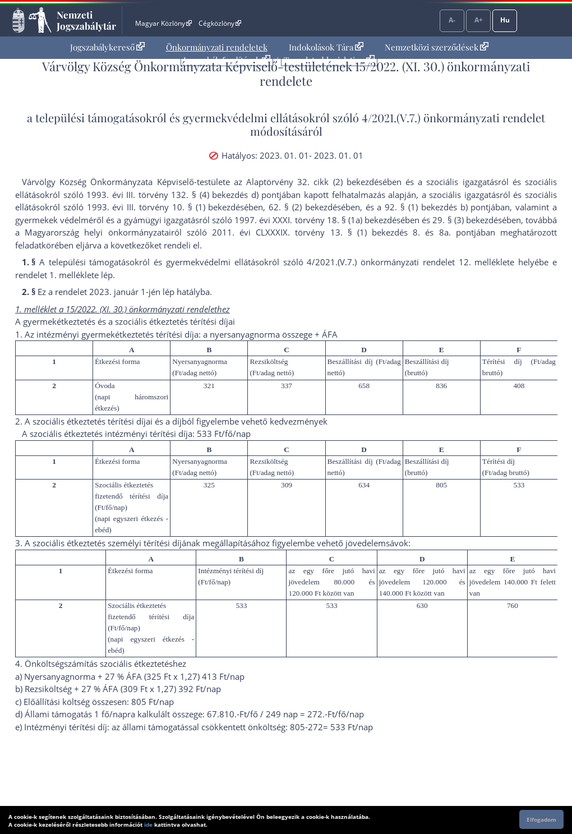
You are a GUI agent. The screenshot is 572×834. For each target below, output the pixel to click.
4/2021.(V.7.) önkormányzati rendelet (453, 117)
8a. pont (456, 232)
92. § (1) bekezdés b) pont (436, 207)
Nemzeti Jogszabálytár (86, 20)
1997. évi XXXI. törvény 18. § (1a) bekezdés (317, 219)
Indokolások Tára (326, 47)
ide (148, 824)
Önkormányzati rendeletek (216, 47)
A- (452, 20)
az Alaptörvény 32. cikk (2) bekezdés (308, 181)
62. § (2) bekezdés (304, 207)
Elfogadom (541, 819)
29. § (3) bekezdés (466, 219)
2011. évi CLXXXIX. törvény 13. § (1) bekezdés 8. (316, 232)
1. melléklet (71, 274)
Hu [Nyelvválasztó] (505, 20)
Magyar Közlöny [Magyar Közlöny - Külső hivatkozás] (163, 23)
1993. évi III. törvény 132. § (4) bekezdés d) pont (182, 194)
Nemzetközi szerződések (436, 47)
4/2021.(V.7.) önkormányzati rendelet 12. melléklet (408, 262)
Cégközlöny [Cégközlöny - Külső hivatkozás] (220, 23)
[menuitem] (107, 47)
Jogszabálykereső (107, 47)
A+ (478, 20)
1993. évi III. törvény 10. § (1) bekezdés (166, 207)
